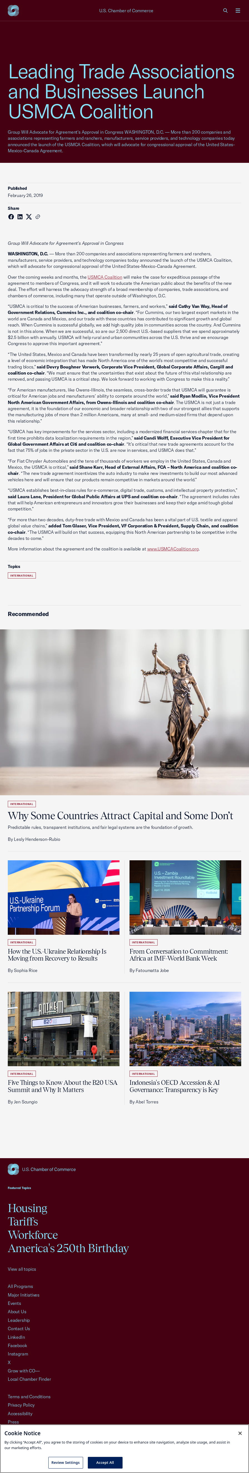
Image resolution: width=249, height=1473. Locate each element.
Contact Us (19, 1328)
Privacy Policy (21, 1405)
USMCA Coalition (105, 277)
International (21, 575)
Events (14, 1303)
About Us (17, 1311)
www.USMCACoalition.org (173, 549)
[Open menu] (238, 10)
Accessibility (20, 1413)
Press (13, 1422)
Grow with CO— (24, 1371)
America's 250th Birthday (68, 1248)
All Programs (20, 1286)
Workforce (33, 1234)
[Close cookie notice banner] (240, 1433)
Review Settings (65, 1462)
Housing (27, 1208)
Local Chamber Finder (29, 1379)
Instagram (18, 1354)
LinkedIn (16, 1337)
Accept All (105, 1462)
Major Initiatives (23, 1295)
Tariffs (23, 1221)
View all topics (22, 1269)
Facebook (17, 1345)
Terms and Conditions (29, 1396)
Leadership (19, 1320)
